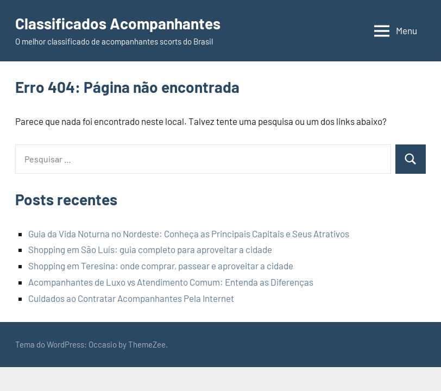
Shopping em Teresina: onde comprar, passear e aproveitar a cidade (160, 265)
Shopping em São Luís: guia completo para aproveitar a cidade (150, 249)
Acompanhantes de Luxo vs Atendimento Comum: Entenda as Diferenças (170, 281)
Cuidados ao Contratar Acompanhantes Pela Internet (131, 298)
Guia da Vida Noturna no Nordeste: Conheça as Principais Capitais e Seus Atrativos (188, 233)
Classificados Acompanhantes (117, 23)
